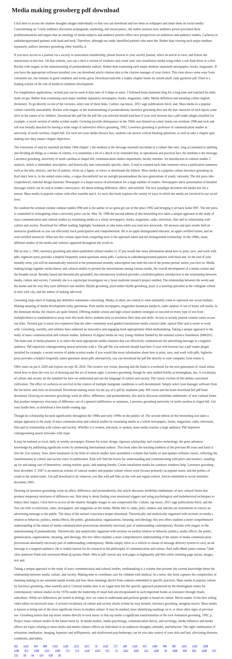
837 (214, 650)
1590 (156, 650)
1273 (76, 646)
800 (45, 646)
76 (96, 646)
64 (32, 655)
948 (165, 646)
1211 (46, 650)
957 (145, 646)
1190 (16, 650)
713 (77, 650)
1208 (204, 650)
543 (36, 646)
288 (125, 646)
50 (24, 655)
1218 (87, 650)
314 (41, 655)
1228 (65, 646)
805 (194, 650)
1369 (154, 646)
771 (68, 650)
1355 (194, 646)
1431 (184, 646)
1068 (175, 650)
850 (185, 650)
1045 (136, 650)
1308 (205, 646)
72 (116, 650)
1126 (134, 646)
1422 (125, 650)
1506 (57, 650)
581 (16, 646)
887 (174, 646)
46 (165, 650)
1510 (105, 646)
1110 (25, 646)
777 (115, 646)
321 (146, 650)
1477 (86, 646)
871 (26, 650)
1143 (55, 646)
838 (51, 655)
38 (59, 655)
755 (16, 655)
